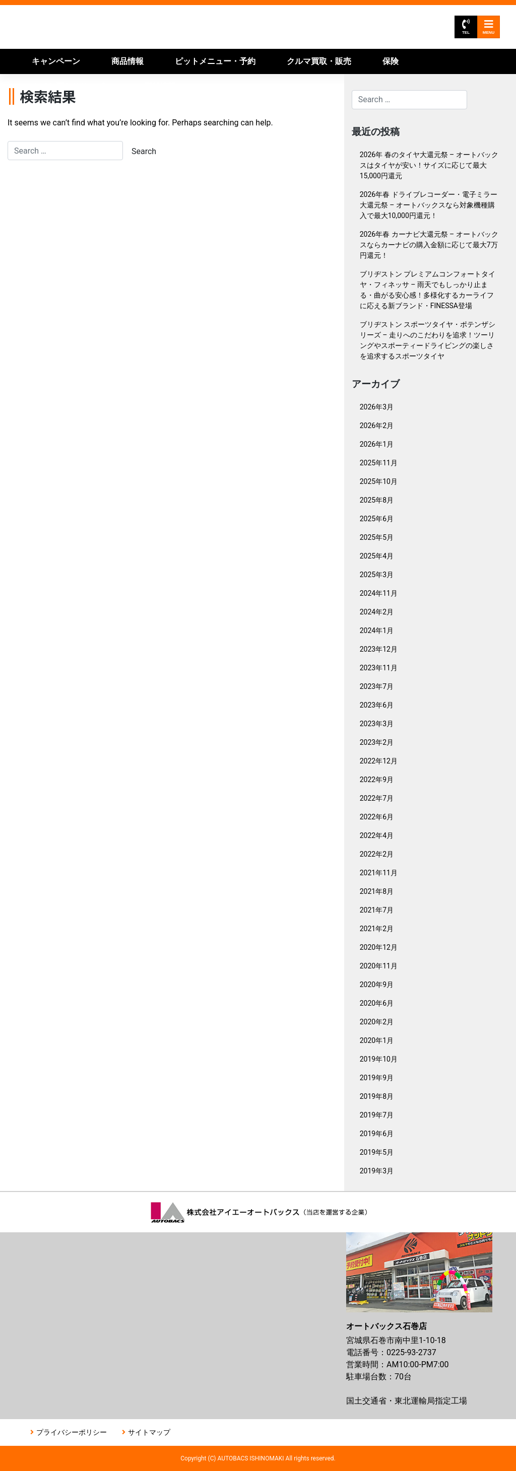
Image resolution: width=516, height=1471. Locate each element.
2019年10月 (379, 1059)
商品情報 (127, 61)
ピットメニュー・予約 (215, 61)
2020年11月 (379, 966)
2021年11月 (379, 873)
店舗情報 (160, 86)
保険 (390, 61)
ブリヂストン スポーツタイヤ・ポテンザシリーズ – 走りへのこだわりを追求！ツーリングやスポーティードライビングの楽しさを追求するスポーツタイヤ (427, 340)
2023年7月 (377, 686)
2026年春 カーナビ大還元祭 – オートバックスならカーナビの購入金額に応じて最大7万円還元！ (429, 244)
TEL (466, 27)
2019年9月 (377, 1078)
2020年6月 (377, 1003)
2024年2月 (377, 612)
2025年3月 (377, 575)
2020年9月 (377, 984)
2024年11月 (379, 593)
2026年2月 (377, 426)
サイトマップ (149, 1432)
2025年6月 (377, 519)
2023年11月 (379, 668)
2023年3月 (377, 724)
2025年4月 (377, 556)
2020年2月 (377, 1022)
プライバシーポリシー (71, 1432)
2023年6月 (377, 705)
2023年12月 (379, 649)
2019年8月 (377, 1096)
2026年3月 (377, 407)
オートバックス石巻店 (127, 27)
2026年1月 (377, 444)
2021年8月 (377, 891)
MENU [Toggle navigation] (489, 27)
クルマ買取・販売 (319, 61)
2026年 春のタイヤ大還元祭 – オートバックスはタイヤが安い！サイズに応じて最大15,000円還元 (429, 165)
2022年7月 (377, 798)
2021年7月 (377, 910)
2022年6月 (377, 817)
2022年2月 (377, 854)
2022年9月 (377, 780)
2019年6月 (377, 1134)
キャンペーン (56, 61)
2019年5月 (377, 1152)
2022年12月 (379, 761)
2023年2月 (377, 742)
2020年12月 (379, 947)
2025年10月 (379, 481)
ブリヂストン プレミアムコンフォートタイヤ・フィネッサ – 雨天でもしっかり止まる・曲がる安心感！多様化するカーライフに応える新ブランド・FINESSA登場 (427, 290)
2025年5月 (377, 537)
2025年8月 (377, 500)
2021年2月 (377, 929)
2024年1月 (377, 630)
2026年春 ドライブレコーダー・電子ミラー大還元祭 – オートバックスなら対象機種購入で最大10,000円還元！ (428, 205)
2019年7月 (377, 1115)
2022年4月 (377, 835)
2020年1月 (377, 1040)
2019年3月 (377, 1171)
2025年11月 (379, 463)
